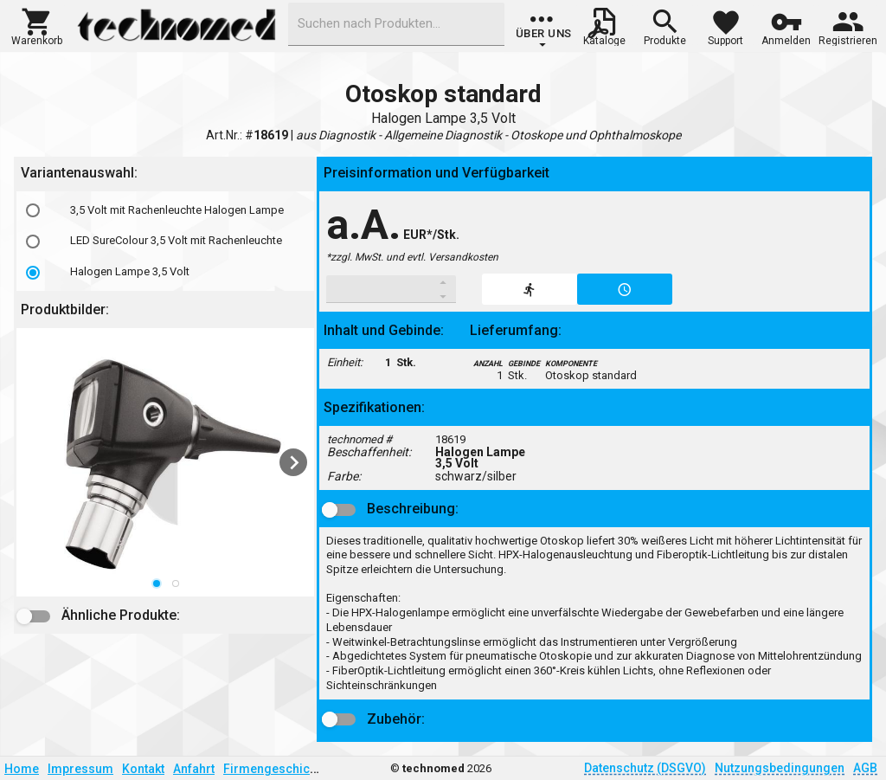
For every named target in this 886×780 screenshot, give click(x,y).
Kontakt (143, 769)
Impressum (80, 769)
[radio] (33, 210)
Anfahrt (194, 769)
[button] (37, 25)
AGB (865, 768)
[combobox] (396, 24)
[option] (165, 210)
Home (21, 769)
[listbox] (165, 241)
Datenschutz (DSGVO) (645, 768)
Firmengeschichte (275, 769)
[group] (544, 30)
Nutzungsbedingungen (779, 768)
